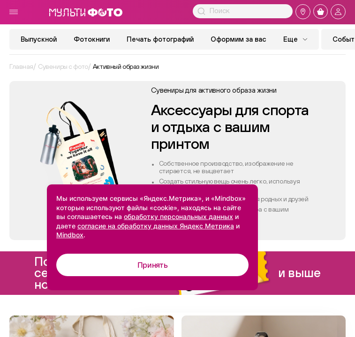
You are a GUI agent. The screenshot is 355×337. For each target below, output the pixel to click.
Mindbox (69, 235)
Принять (152, 265)
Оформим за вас (238, 39)
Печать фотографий (160, 39)
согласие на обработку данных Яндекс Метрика (155, 226)
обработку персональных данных (178, 216)
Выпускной (39, 39)
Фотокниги (92, 39)
